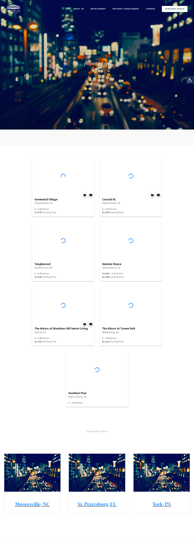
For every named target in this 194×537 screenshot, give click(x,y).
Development (98, 9)
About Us (78, 9)
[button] (190, 80)
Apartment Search (174, 9)
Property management (126, 9)
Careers (150, 9)
